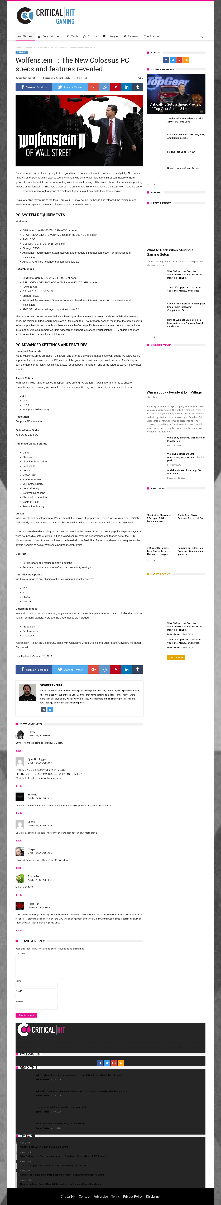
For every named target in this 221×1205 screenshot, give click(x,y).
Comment (21, 953)
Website (19, 1001)
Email (19, 991)
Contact (84, 1196)
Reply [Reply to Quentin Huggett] (19, 786)
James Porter (173, 634)
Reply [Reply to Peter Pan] (19, 930)
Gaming (28, 48)
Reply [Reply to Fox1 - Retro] (19, 895)
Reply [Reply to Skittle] (19, 840)
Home (18, 48)
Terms (115, 1196)
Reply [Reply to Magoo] (19, 867)
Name (19, 980)
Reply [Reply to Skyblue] (19, 813)
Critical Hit (67, 1196)
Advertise (101, 1196)
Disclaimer (153, 1196)
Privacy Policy (133, 1196)
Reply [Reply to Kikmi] (19, 750)
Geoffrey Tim (24, 77)
